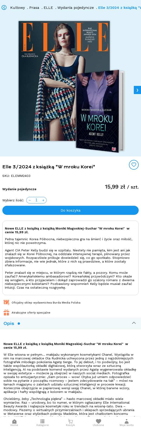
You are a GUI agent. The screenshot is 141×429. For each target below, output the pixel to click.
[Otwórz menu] (42, 423)
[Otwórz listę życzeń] (98, 423)
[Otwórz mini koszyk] (70, 423)
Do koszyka (71, 210)
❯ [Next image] (137, 90)
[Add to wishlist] (134, 165)
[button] (126, 423)
